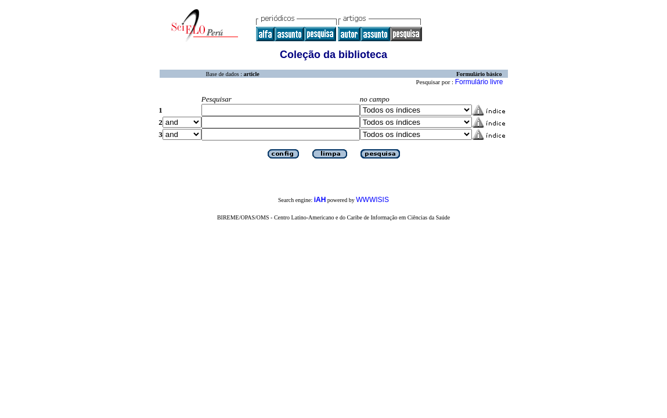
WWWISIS (372, 200)
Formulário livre (479, 82)
